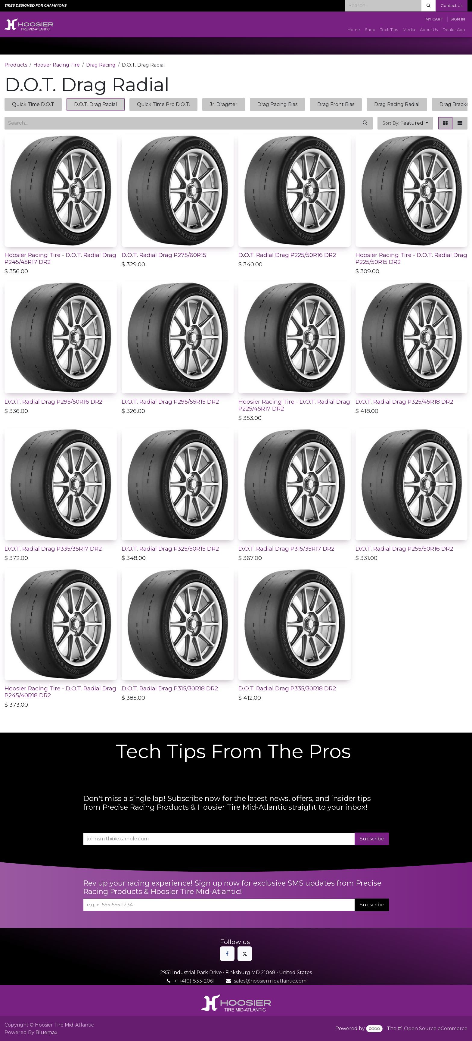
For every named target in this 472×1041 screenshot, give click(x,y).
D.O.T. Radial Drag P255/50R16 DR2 (404, 548)
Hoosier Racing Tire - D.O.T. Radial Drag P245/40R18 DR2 (60, 692)
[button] (405, 123)
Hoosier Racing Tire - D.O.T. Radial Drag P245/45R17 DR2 (60, 258)
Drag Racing (101, 65)
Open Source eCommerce (435, 1028)
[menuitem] (353, 29)
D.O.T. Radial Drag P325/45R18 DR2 (404, 401)
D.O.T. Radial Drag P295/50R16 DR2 (53, 401)
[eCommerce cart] (434, 19)
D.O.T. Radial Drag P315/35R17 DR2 (286, 548)
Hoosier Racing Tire (56, 65)
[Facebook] (227, 953)
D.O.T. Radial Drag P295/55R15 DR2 (170, 401)
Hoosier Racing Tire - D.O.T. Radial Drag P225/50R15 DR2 (411, 258)
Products (16, 65)
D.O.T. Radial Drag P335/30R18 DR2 (287, 688)
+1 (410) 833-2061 (194, 981)
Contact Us (451, 5)
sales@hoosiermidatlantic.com (270, 981)
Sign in (457, 19)
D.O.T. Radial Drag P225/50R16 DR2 (287, 254)
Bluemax (46, 1032)
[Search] (428, 5)
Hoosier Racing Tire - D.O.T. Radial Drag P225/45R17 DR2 (294, 405)
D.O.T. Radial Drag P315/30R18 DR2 (170, 688)
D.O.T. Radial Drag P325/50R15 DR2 (170, 548)
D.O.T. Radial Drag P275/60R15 (164, 254)
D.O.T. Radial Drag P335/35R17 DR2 (53, 548)
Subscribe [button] (372, 839)
